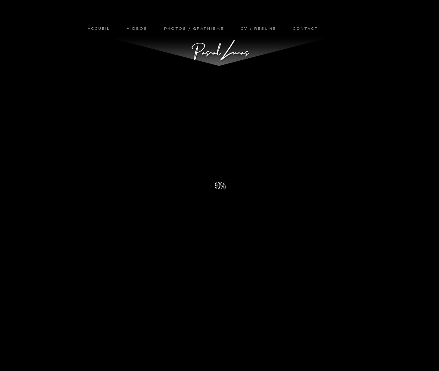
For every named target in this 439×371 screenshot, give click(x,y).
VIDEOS (137, 28)
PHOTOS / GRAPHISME (194, 28)
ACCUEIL (99, 28)
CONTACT (305, 28)
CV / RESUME (258, 28)
